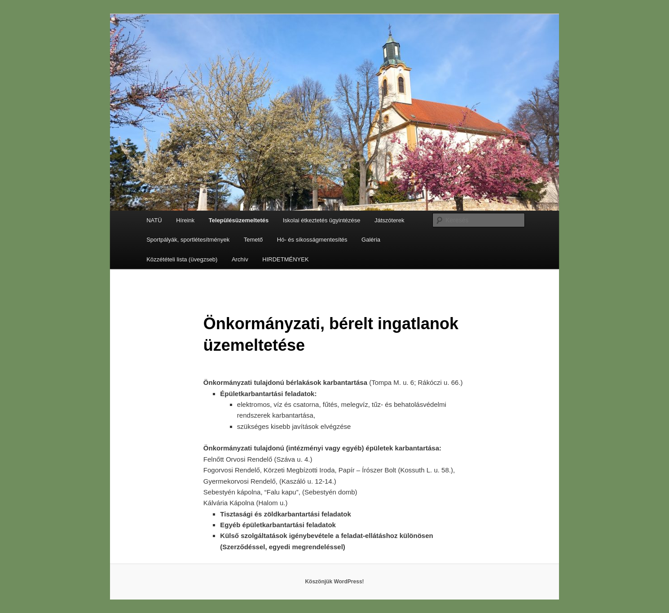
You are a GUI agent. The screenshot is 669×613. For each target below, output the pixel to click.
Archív (240, 259)
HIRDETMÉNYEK (285, 259)
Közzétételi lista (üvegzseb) (181, 259)
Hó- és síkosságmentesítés (312, 239)
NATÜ (154, 220)
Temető (253, 239)
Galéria (370, 239)
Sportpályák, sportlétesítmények (187, 239)
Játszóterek (389, 220)
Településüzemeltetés (238, 220)
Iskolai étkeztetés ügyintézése (322, 220)
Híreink (185, 220)
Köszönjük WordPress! (334, 581)
